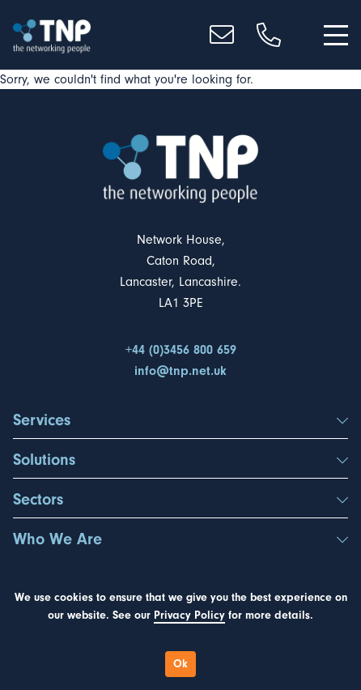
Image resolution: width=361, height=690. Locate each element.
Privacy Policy (189, 615)
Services (180, 420)
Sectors (180, 499)
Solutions (180, 460)
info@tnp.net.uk (180, 371)
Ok (180, 664)
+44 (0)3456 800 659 (180, 350)
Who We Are (180, 539)
